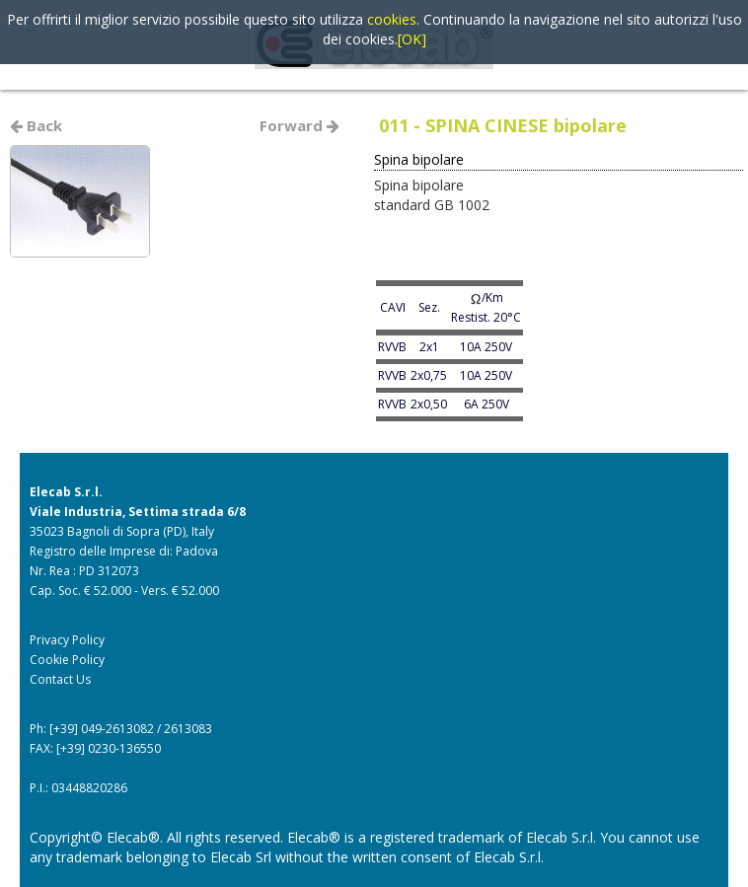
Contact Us (60, 679)
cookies (391, 19)
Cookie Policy (67, 659)
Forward (299, 125)
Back (36, 125)
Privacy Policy (67, 639)
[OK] (412, 39)
